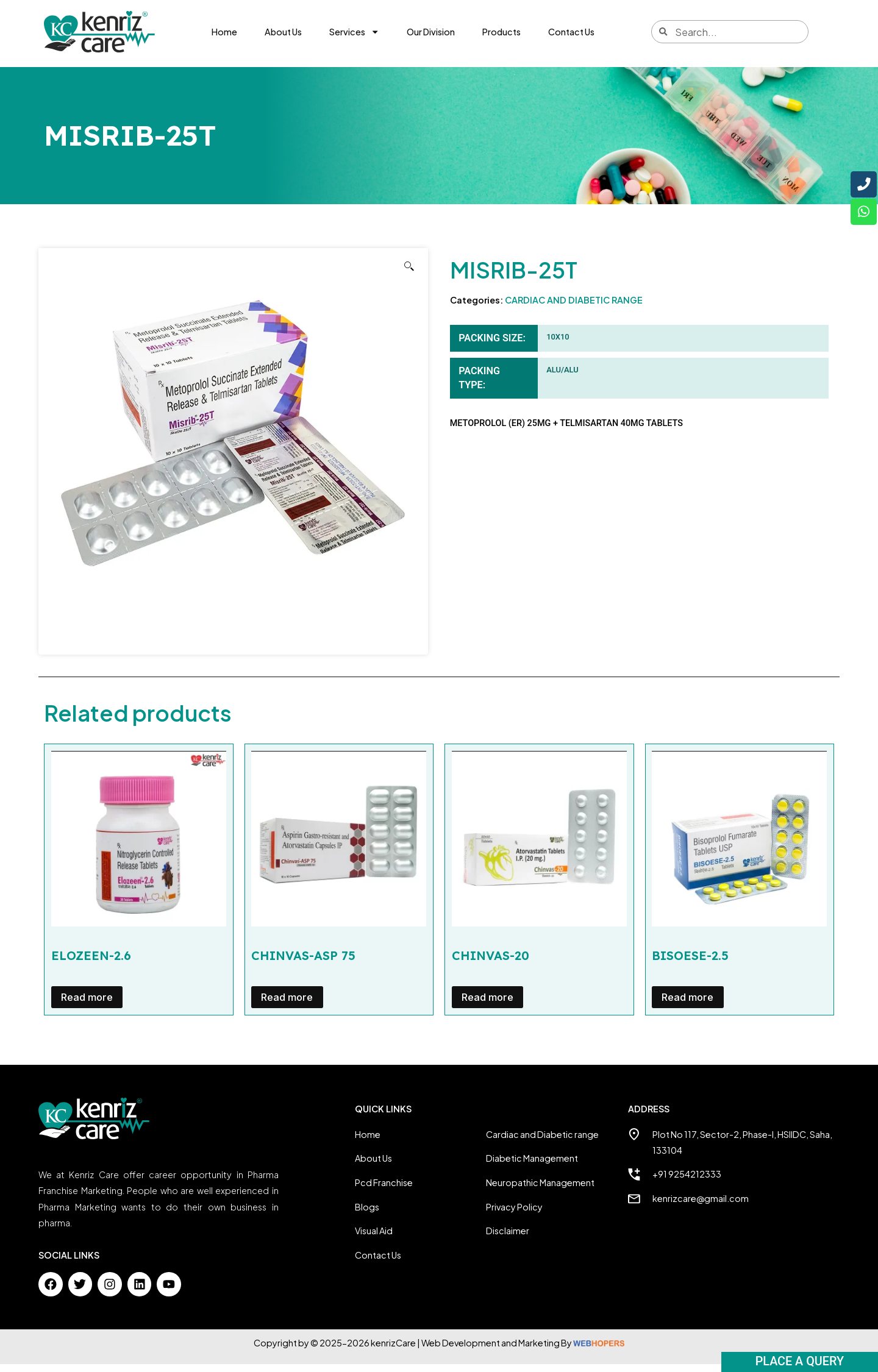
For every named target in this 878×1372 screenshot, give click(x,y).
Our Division (431, 31)
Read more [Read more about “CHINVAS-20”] (487, 1005)
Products (501, 31)
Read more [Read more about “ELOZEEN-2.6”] (87, 1005)
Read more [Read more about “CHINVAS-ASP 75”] (287, 1005)
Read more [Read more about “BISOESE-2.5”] (687, 1005)
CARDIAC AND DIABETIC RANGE (574, 307)
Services (354, 31)
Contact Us (571, 31)
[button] (409, 274)
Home (224, 31)
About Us (283, 31)
